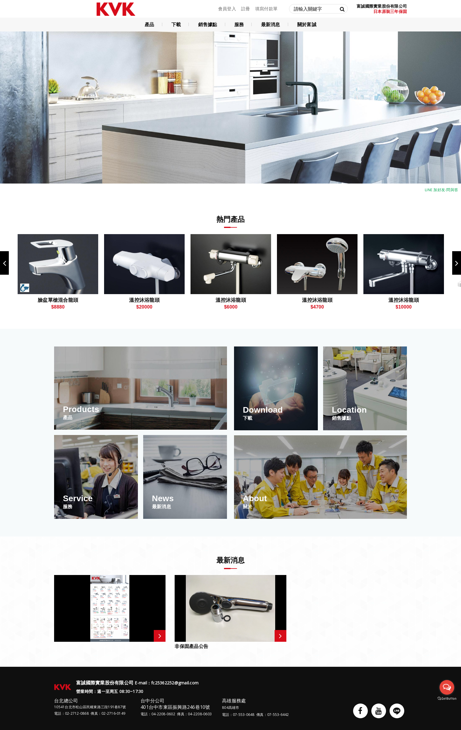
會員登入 (227, 8)
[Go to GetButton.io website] (446, 699)
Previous (4, 263)
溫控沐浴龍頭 (144, 300)
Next (456, 263)
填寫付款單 (266, 8)
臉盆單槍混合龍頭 (58, 300)
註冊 (245, 8)
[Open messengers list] (447, 687)
